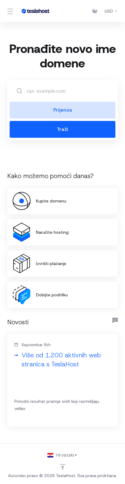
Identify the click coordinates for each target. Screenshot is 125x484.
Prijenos (62, 110)
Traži (62, 129)
